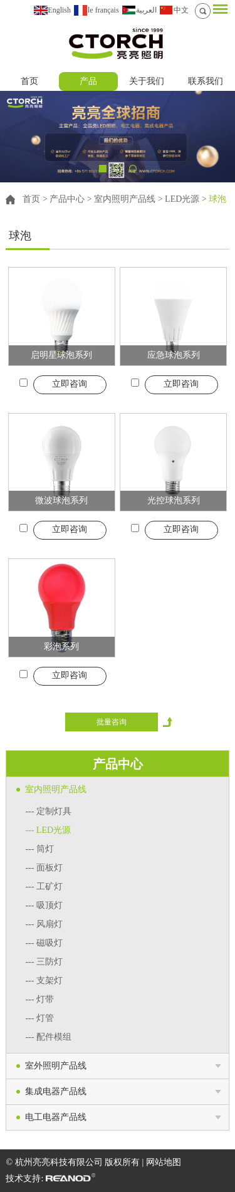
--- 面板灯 (44, 867)
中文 (181, 10)
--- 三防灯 (44, 961)
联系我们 (205, 81)
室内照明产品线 (124, 199)
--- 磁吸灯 (44, 943)
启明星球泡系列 (61, 355)
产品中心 (67, 199)
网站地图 (163, 1162)
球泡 (217, 199)
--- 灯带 (39, 999)
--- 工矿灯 (44, 886)
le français (103, 10)
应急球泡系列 (173, 355)
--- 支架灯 (44, 980)
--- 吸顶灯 (44, 905)
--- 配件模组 (48, 1037)
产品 (88, 81)
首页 (29, 81)
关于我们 (146, 81)
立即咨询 (69, 384)
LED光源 (182, 199)
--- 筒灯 (39, 849)
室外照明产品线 (55, 1065)
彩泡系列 (61, 646)
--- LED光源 (48, 830)
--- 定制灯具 (48, 811)
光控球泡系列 (173, 500)
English (59, 10)
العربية (146, 10)
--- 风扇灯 (44, 924)
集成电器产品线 (55, 1091)
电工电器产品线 (55, 1117)
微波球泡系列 (61, 500)
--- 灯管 (39, 1018)
